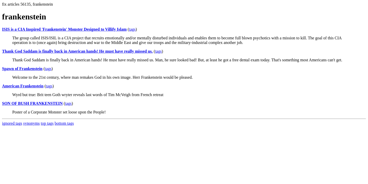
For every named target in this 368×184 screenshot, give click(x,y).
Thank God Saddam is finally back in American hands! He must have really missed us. (77, 51)
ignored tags (12, 123)
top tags (47, 123)
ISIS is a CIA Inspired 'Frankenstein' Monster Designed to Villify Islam (64, 29)
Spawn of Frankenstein (22, 68)
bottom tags (64, 123)
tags (132, 29)
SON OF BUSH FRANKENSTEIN (32, 103)
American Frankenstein (22, 86)
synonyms (31, 123)
